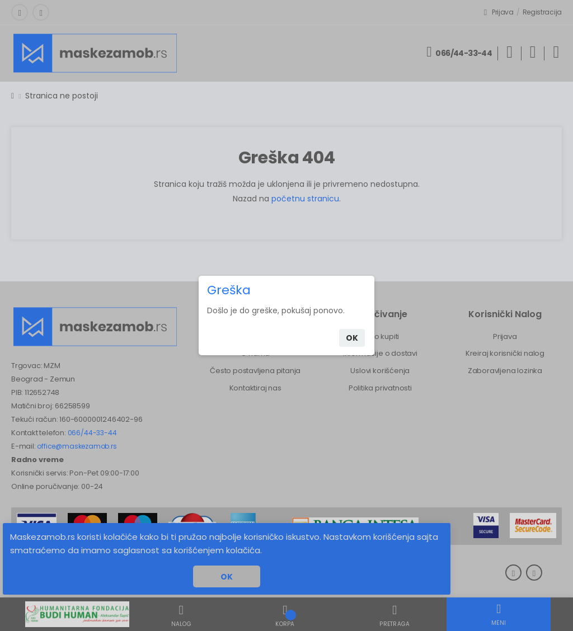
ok (352, 337)
